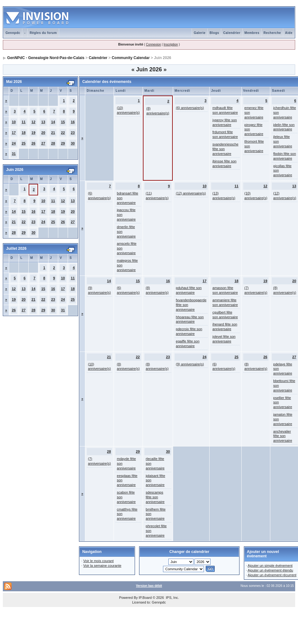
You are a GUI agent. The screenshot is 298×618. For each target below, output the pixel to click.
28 (53, 143)
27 (43, 143)
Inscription (171, 44)
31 (14, 154)
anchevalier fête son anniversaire (282, 436)
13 (43, 122)
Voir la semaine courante (102, 565)
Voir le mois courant (98, 561)
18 (23, 132)
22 (63, 132)
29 (63, 143)
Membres (252, 33)
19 (33, 132)
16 (73, 122)
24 (14, 143)
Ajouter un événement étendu (270, 570)
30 (73, 143)
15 (63, 122)
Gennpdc (12, 33)
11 (23, 122)
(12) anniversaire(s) (191, 193)
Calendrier (231, 33)
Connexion (153, 44)
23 (73, 132)
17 (14, 132)
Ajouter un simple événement (270, 565)
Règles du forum (43, 33)
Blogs (214, 33)
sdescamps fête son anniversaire (155, 497)
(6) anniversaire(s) (190, 108)
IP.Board (145, 597)
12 (33, 122)
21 (53, 132)
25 (23, 143)
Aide (289, 33)
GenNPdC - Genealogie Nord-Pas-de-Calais (45, 58)
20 (43, 132)
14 (53, 122)
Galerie (199, 33)
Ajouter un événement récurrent (272, 575)
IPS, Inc (172, 597)
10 (14, 122)
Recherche (272, 33)
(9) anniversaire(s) (190, 364)
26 (33, 143)
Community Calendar (131, 58)
